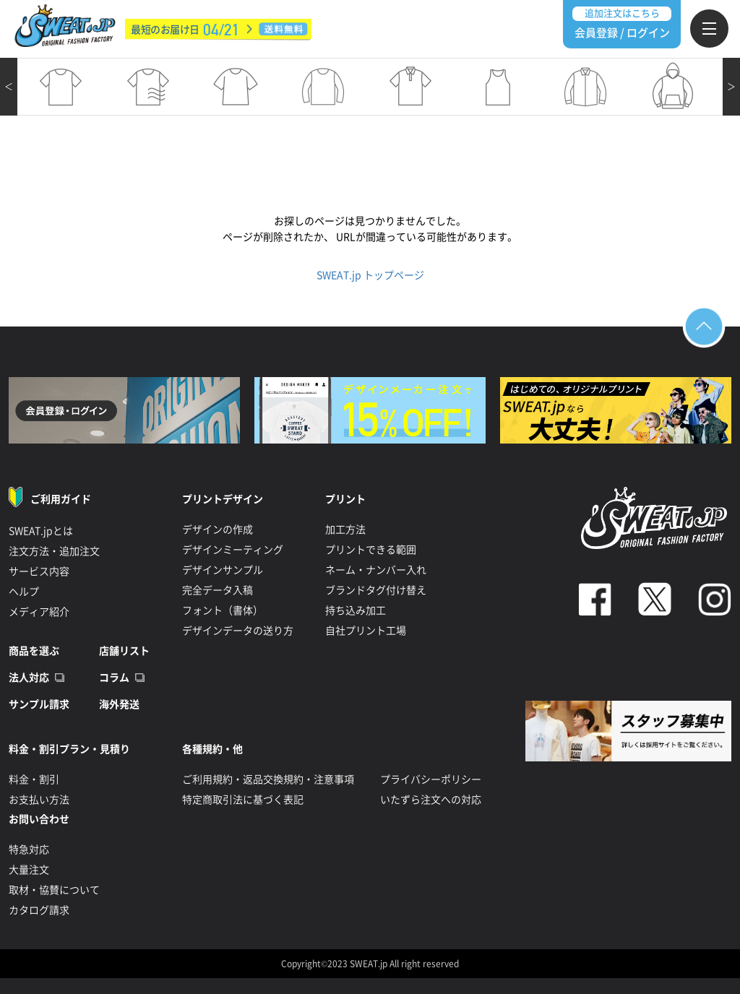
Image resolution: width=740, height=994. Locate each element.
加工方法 (345, 529)
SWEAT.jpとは (41, 531)
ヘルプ (24, 592)
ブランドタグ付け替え (375, 590)
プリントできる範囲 (370, 550)
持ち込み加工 (355, 610)
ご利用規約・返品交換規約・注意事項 (268, 779)
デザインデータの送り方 (237, 631)
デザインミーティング (232, 550)
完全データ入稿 (217, 590)
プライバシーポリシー (430, 779)
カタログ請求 (39, 910)
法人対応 (29, 678)
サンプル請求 (39, 704)
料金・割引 (34, 779)
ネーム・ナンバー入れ (375, 570)
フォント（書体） (222, 610)
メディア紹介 (39, 612)
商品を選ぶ (34, 651)
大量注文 (29, 870)
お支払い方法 (39, 800)
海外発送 (119, 704)
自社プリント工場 (365, 631)
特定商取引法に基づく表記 (243, 800)
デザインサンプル (222, 570)
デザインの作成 (217, 529)
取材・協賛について (54, 890)
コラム (114, 678)
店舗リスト (124, 651)
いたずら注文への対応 (430, 800)
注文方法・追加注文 (54, 551)
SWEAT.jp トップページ (370, 275)
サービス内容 (39, 571)
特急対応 (29, 849)
